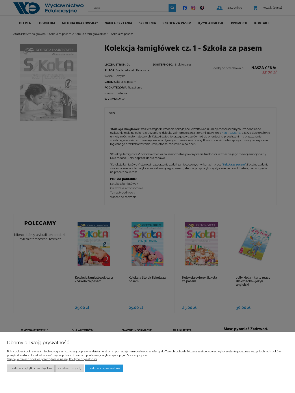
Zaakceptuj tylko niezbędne (31, 368)
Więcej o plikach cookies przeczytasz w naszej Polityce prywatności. (52, 359)
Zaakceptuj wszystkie (104, 368)
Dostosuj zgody (69, 368)
